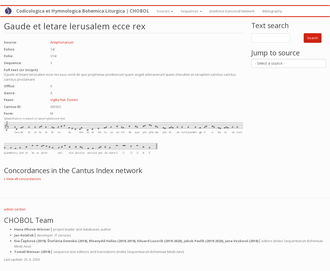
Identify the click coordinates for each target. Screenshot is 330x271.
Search (312, 38)
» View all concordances (22, 178)
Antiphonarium (61, 42)
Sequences (191, 11)
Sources (165, 11)
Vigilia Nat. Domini (64, 99)
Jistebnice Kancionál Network (232, 11)
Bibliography (272, 11)
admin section (15, 209)
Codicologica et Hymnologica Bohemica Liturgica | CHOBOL (82, 11)
